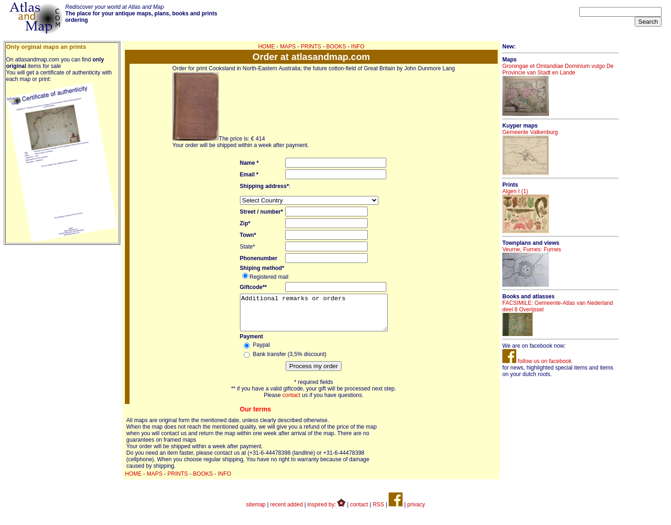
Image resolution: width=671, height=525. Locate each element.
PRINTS (311, 46)
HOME (266, 46)
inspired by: (327, 511)
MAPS (288, 46)
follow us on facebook (537, 361)
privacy (416, 511)
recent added (286, 511)
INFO (357, 46)
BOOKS (336, 46)
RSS (378, 511)
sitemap (256, 511)
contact (291, 402)
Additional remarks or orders (313, 316)
